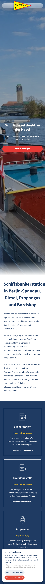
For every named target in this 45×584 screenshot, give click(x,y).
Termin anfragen (22, 148)
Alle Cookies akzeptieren (14, 577)
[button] (22, 432)
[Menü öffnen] (6, 6)
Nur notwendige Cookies (14, 572)
